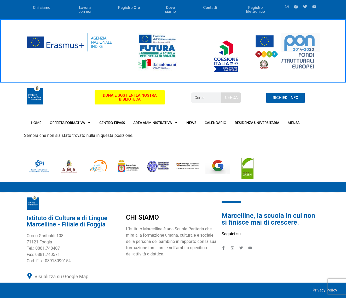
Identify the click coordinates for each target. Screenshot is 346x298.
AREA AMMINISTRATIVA (155, 122)
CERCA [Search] (231, 97)
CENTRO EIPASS (112, 123)
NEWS (191, 123)
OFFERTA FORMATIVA (70, 122)
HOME (36, 123)
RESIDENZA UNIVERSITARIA (257, 123)
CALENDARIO (215, 123)
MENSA (294, 123)
